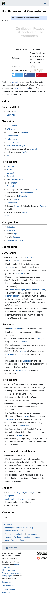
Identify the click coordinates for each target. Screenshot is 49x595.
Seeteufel (24, 132)
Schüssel (16, 237)
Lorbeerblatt (12, 203)
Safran (17, 206)
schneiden (9, 267)
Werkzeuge (13, 548)
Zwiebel (10, 176)
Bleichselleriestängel (16, 145)
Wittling (17, 537)
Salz (7, 155)
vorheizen (31, 257)
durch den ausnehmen (35, 290)
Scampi (10, 169)
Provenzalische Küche (14, 534)
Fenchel (10, 186)
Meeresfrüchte (11, 540)
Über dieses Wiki (8, 586)
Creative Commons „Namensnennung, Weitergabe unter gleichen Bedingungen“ (11, 570)
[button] (17, 75)
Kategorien (7, 524)
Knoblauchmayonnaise (20, 499)
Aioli (16, 111)
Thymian (16, 199)
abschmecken (20, 370)
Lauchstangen (13, 142)
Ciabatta (28, 492)
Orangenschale (26, 193)
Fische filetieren (12, 296)
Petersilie (23, 196)
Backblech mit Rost (15, 240)
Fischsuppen (32, 534)
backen (19, 273)
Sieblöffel (11, 230)
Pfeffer (24, 152)
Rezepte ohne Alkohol (14, 531)
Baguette (11, 115)
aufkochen (10, 354)
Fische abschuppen (17, 290)
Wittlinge (11, 129)
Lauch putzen (15, 329)
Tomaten (13, 183)
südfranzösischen (21, 88)
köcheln (19, 435)
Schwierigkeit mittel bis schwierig (18, 528)
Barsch (38, 537)
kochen (27, 416)
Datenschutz (6, 582)
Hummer (11, 166)
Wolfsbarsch (12, 136)
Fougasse (9, 496)
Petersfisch (12, 139)
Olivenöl (33, 149)
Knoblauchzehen (16, 179)
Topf (15, 234)
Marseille (16, 82)
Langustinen (12, 173)
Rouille (19, 261)
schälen (38, 338)
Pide (35, 492)
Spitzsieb (11, 227)
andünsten (24, 342)
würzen (23, 351)
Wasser (14, 126)
